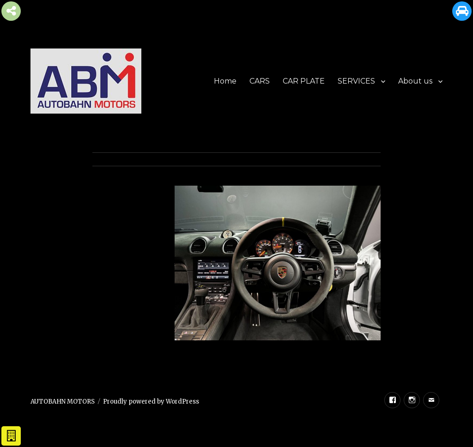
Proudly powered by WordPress (151, 401)
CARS (259, 81)
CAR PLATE (304, 81)
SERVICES (356, 81)
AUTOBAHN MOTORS (62, 401)
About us (415, 81)
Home (225, 81)
